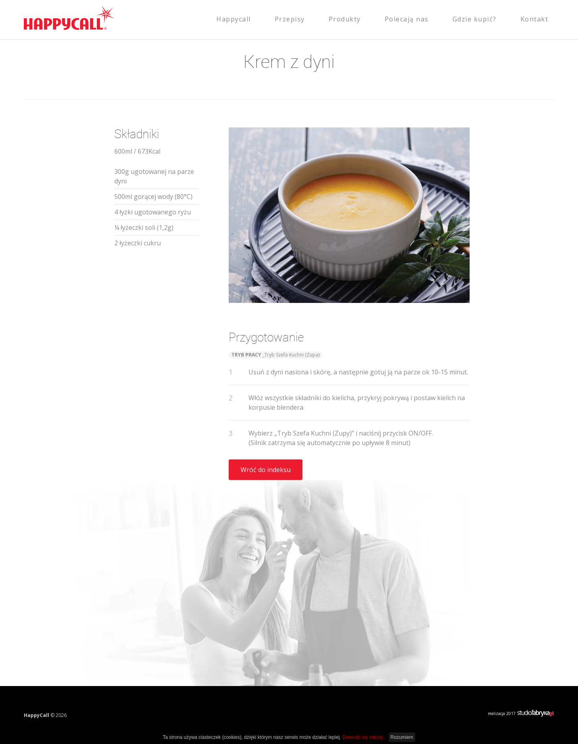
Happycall (233, 19)
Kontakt (534, 19)
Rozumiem (402, 737)
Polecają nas (407, 19)
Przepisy (290, 19)
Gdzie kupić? (475, 19)
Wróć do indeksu (266, 469)
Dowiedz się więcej (362, 737)
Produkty (345, 19)
